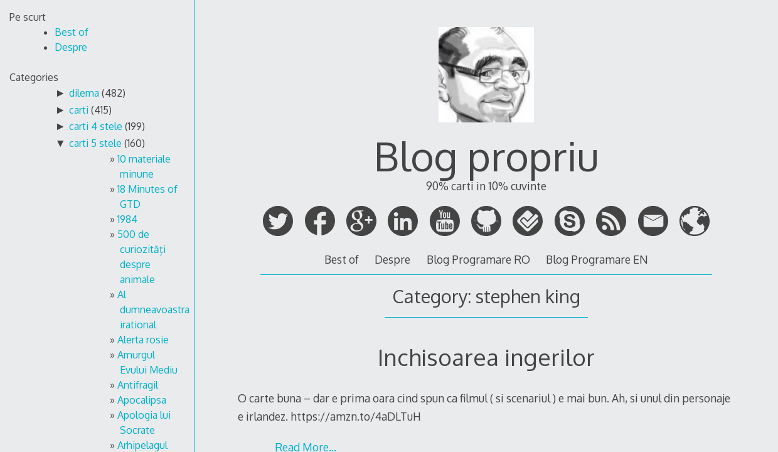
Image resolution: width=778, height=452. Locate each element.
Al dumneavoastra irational (153, 309)
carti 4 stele (95, 126)
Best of (341, 259)
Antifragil (137, 385)
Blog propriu (486, 155)
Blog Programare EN (597, 259)
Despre (392, 259)
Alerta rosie (143, 339)
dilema (84, 93)
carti (78, 110)
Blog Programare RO (478, 259)
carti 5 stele (95, 143)
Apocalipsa (141, 400)
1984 (127, 219)
